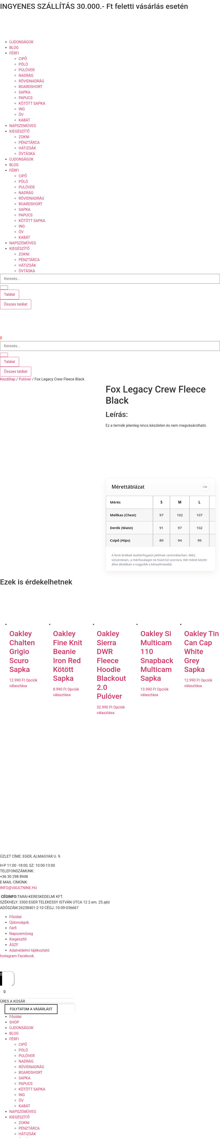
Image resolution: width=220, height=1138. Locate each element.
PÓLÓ (23, 64)
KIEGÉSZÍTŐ (19, 131)
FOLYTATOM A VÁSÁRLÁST (31, 1004)
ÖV (21, 114)
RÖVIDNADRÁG (31, 81)
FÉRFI (14, 53)
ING (22, 109)
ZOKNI (24, 137)
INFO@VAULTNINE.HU (18, 883)
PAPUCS (26, 98)
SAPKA (24, 92)
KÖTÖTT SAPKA (32, 103)
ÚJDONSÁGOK (21, 42)
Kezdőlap (7, 379)
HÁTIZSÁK (27, 148)
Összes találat (15, 304)
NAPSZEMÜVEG (22, 126)
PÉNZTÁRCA (29, 142)
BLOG (14, 47)
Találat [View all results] (9, 294)
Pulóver (25, 379)
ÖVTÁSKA (27, 153)
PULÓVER (27, 70)
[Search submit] (4, 287)
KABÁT (24, 120)
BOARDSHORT (30, 86)
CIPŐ (23, 59)
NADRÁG (26, 75)
